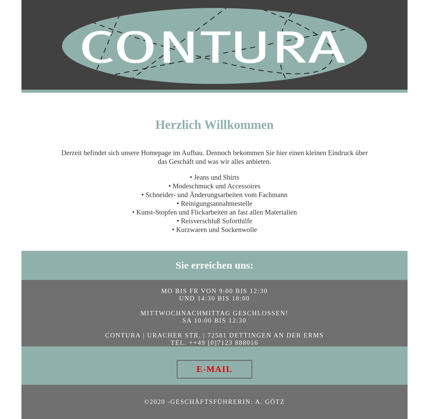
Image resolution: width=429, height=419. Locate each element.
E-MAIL (214, 369)
